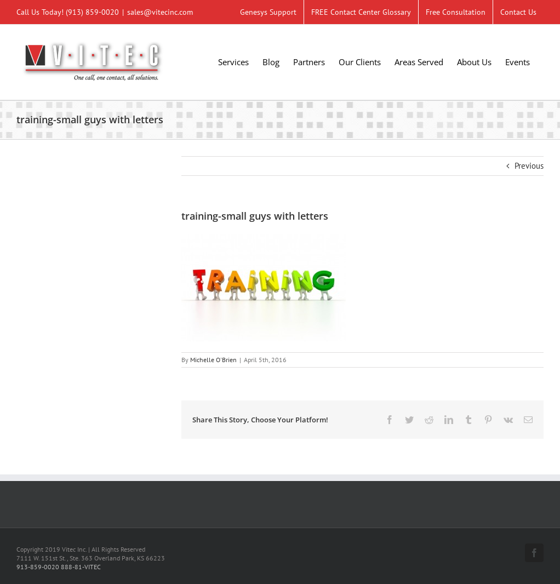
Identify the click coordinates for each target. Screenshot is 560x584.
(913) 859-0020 (92, 12)
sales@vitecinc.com (160, 12)
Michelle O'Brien (213, 360)
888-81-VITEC (81, 567)
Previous (529, 166)
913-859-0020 (37, 567)
